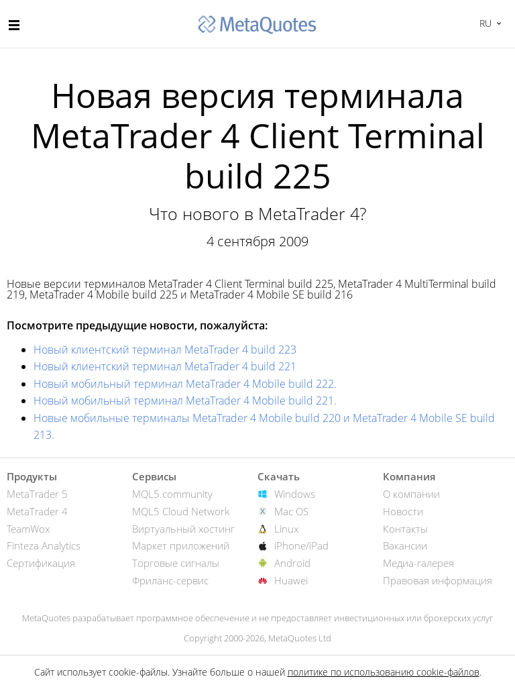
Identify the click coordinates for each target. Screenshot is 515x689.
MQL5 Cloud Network (180, 511)
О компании (411, 493)
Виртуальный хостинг (183, 528)
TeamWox (28, 528)
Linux (286, 528)
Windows (294, 493)
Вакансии (405, 545)
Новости (403, 511)
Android (292, 563)
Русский (484, 23)
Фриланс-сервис (170, 580)
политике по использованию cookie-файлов (383, 672)
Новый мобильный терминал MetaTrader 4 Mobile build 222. (185, 383)
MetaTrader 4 (37, 511)
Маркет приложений (180, 545)
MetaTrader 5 (37, 493)
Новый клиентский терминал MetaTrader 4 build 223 (165, 349)
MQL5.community (172, 493)
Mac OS (291, 511)
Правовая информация (437, 580)
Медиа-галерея (418, 563)
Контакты (405, 528)
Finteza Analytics (43, 545)
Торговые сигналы (175, 563)
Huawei (291, 580)
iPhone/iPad (301, 545)
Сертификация (41, 563)
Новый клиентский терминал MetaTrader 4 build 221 (165, 366)
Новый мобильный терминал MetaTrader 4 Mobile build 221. (185, 400)
